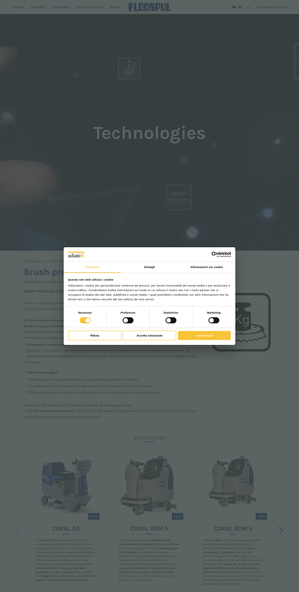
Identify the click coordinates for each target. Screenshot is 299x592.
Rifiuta (94, 335)
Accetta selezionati (149, 335)
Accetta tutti (204, 335)
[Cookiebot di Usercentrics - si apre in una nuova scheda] (214, 254)
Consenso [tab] (92, 267)
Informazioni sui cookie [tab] (207, 267)
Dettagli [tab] (149, 267)
